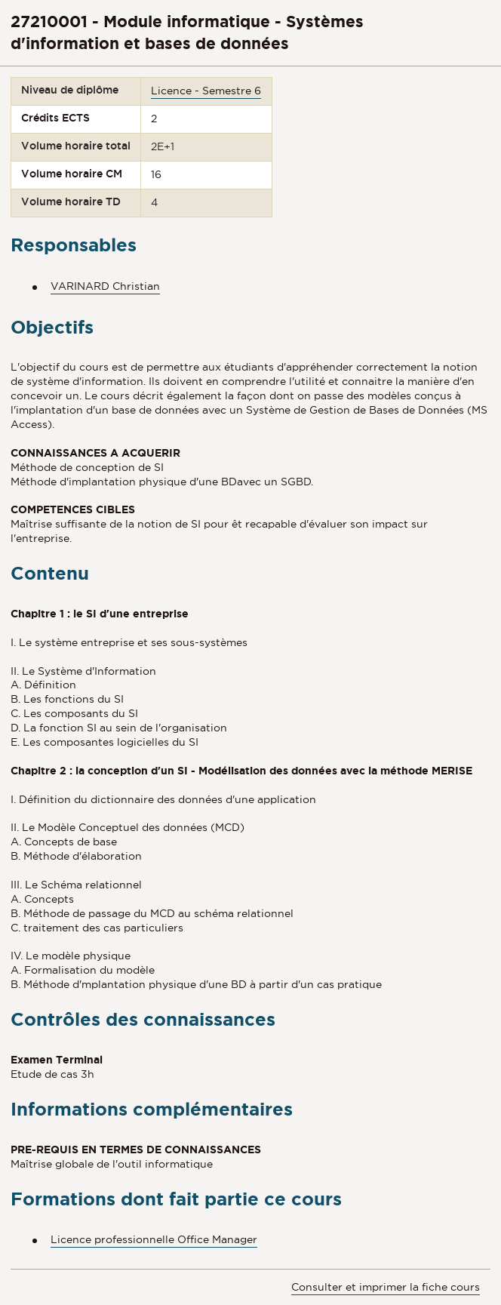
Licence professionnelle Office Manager (154, 1239)
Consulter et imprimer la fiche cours (385, 1287)
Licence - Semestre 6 (206, 91)
